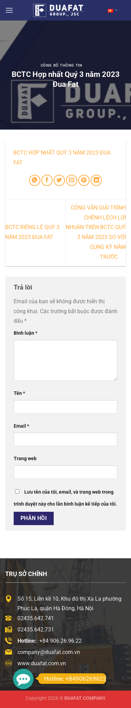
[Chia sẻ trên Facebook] (47, 180)
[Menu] (9, 10)
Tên (19, 393)
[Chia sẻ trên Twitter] (59, 180)
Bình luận (25, 333)
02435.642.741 (35, 618)
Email (21, 426)
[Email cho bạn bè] (71, 180)
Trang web (25, 459)
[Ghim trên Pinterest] (84, 180)
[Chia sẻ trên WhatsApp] (34, 180)
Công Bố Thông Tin (61, 65)
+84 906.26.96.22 (60, 641)
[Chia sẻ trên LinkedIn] (96, 180)
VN (113, 10)
